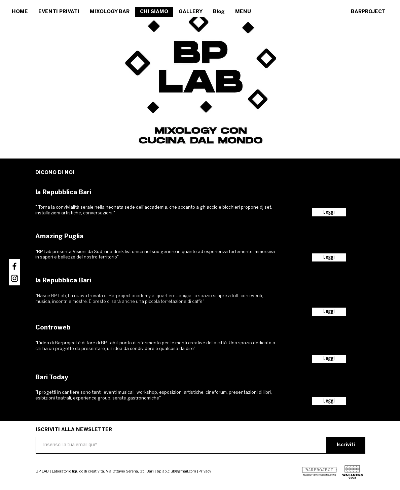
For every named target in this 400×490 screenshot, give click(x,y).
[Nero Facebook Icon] (14, 266)
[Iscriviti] (346, 445)
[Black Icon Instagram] (14, 278)
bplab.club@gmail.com (176, 471)
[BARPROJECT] (368, 12)
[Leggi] (329, 212)
